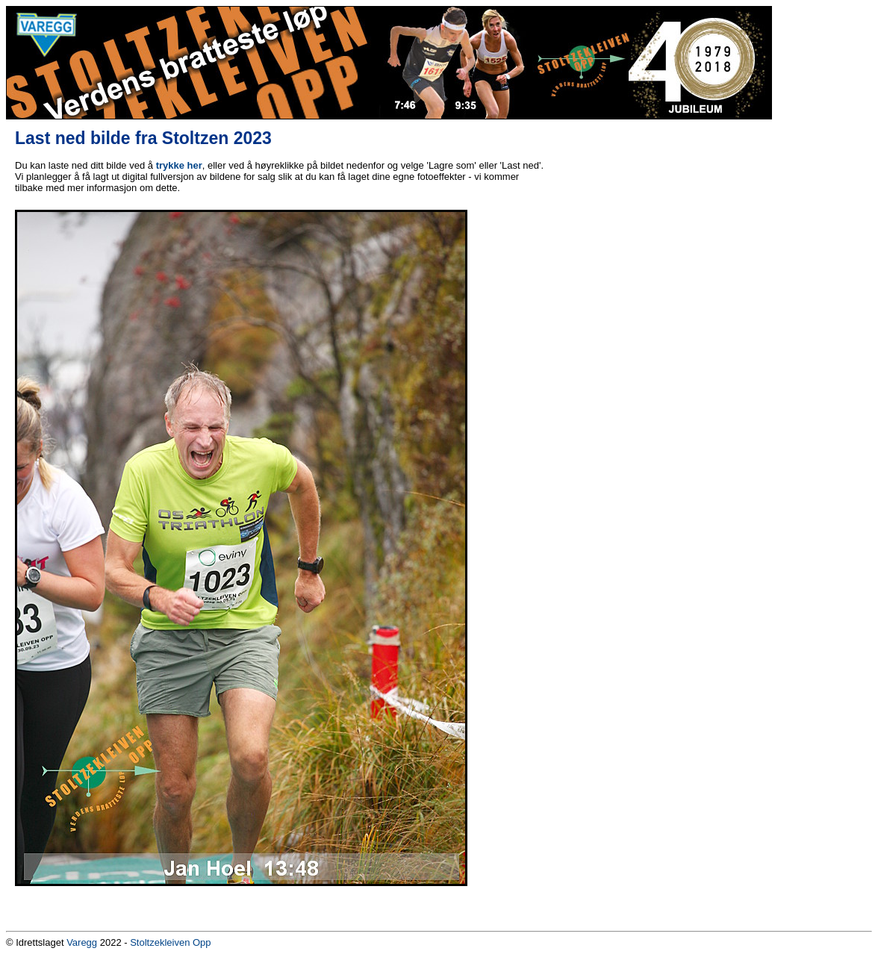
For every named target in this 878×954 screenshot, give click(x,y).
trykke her (179, 165)
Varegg (81, 942)
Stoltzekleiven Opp (170, 942)
